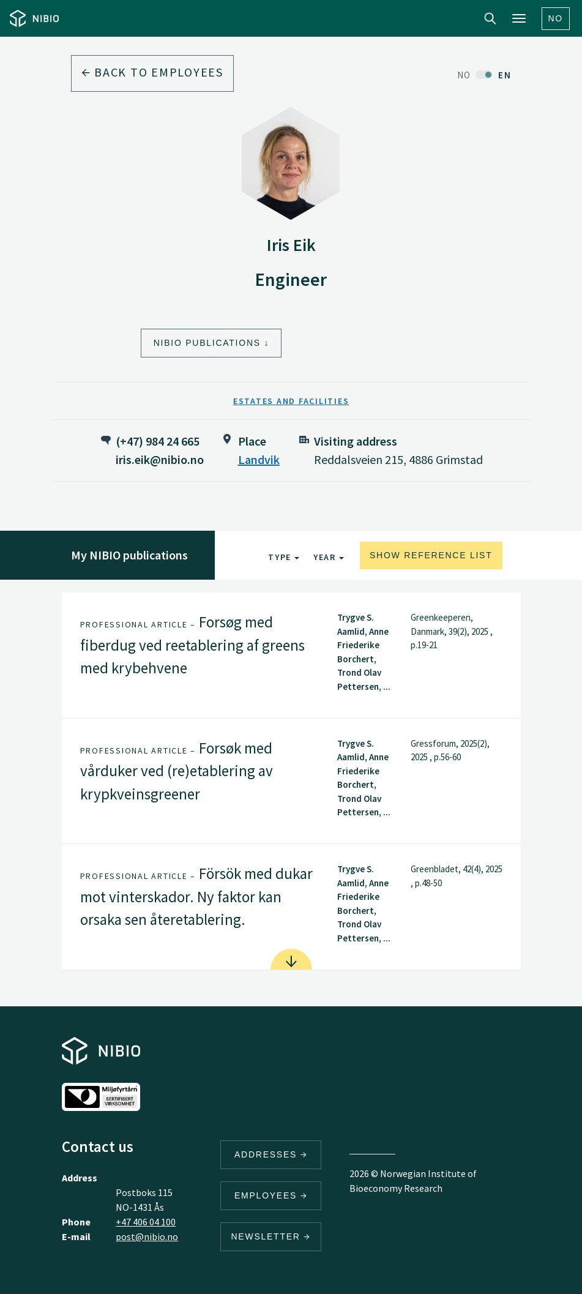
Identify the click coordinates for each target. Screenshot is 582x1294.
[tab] (291, 655)
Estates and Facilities (291, 400)
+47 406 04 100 (146, 1222)
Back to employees (152, 72)
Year (328, 557)
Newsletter (271, 1236)
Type (283, 557)
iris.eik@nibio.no (160, 459)
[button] (291, 655)
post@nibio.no (147, 1236)
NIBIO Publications (207, 343)
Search (490, 18)
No (556, 18)
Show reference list (431, 555)
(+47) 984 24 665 (158, 441)
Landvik (259, 459)
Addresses (271, 1154)
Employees (271, 1195)
